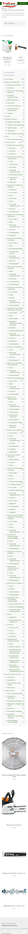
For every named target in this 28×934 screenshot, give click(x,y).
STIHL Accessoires (10, 142)
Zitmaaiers (10, 113)
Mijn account (4, 931)
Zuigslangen (12, 182)
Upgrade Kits (12, 503)
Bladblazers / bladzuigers (13, 122)
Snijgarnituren (13, 341)
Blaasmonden (13, 198)
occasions (8, 116)
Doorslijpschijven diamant (16, 248)
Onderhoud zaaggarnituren (16, 490)
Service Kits (12, 209)
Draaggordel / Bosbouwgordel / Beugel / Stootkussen (16, 323)
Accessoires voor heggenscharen (15, 378)
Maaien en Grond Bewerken (12, 82)
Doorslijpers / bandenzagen (14, 701)
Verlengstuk (12, 235)
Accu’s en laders (13, 473)
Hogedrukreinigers (12, 128)
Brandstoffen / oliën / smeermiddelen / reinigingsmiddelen (12, 599)
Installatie (12, 462)
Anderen (11, 527)
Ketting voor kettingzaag (16, 481)
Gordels (11, 201)
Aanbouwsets (12, 189)
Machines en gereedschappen (14, 139)
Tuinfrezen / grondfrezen (13, 105)
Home (4, 8)
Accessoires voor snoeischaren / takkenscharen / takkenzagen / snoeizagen (15, 516)
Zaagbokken (12, 512)
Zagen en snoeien (10, 690)
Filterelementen (13, 164)
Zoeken (14, 931)
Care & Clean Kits (13, 627)
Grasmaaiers (10, 88)
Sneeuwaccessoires (14, 592)
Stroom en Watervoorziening (13, 674)
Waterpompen (11, 687)
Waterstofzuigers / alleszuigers (15, 133)
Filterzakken (12, 167)
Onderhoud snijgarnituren (16, 330)
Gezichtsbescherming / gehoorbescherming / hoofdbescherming (15, 651)
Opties (11, 465)
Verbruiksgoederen (14, 211)
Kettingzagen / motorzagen (14, 711)
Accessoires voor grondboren (14, 347)
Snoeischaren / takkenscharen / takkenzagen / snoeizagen (15, 715)
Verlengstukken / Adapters (16, 174)
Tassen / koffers (13, 500)
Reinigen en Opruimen (11, 119)
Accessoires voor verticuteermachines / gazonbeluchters (13, 568)
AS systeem (12, 154)
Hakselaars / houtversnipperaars (15, 125)
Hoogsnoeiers (11, 708)
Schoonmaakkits (13, 412)
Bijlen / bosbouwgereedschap (14, 693)
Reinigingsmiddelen (14, 409)
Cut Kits (11, 478)
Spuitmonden (12, 278)
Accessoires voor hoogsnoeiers (15, 430)
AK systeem (12, 148)
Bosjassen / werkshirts (15, 646)
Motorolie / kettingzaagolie (16, 607)
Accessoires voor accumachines (15, 145)
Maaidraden (12, 327)
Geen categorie (9, 79)
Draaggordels (12, 617)
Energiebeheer (11, 680)
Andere (11, 161)
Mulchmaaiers (11, 103)
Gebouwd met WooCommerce (9, 925)
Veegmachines (11, 130)
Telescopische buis (14, 281)
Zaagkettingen (13, 452)
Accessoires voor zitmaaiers (14, 583)
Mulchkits (11, 298)
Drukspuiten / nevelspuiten (14, 85)
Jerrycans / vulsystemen (15, 604)
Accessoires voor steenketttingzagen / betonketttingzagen (13, 536)
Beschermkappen (13, 318)
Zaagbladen (12, 449)
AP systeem (12, 151)
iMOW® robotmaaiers (12, 100)
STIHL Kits (10, 624)
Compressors (10, 677)
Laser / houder (13, 487)
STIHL (7, 136)
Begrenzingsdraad (14, 459)
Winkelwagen (22, 930)
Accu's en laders (13, 192)
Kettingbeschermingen (15, 484)
